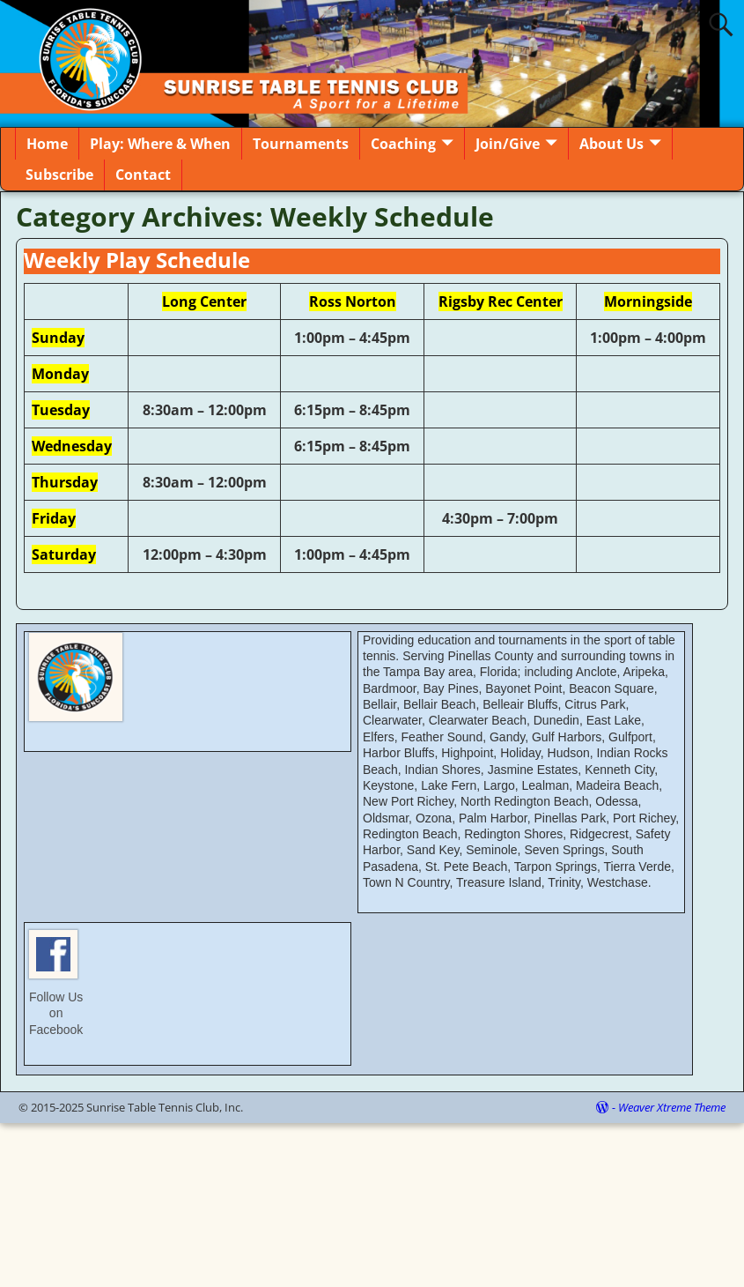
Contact (143, 174)
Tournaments (301, 143)
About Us (611, 143)
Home (47, 143)
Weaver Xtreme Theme (672, 1107)
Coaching (403, 143)
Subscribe (59, 174)
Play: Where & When (160, 143)
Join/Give (507, 143)
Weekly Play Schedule (137, 259)
